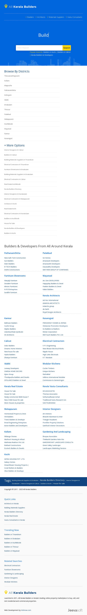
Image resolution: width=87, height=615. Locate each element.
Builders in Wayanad (11, 551)
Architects (41, 17)
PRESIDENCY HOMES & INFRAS (54, 323)
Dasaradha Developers (51, 267)
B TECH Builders (10, 267)
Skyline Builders (10, 329)
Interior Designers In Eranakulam (15, 194)
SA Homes (47, 258)
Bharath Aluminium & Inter (53, 417)
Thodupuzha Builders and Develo (16, 377)
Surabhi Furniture (10, 292)
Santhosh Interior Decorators (54, 425)
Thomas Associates (50, 394)
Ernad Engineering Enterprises (15, 423)
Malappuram (9, 119)
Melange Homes (10, 436)
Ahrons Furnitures (10, 286)
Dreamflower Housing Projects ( (16, 465)
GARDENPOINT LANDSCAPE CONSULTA (58, 442)
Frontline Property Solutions (53, 423)
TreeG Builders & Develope (14, 420)
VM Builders (8, 417)
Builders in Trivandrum (12, 534)
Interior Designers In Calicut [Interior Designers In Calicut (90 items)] (30, 484)
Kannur (7, 133)
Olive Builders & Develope (14, 471)
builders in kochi (10, 233)
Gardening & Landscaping (14, 574)
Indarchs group (48, 306)
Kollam (6, 81)
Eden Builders (9, 264)
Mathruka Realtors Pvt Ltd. (14, 442)
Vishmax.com (26, 610)
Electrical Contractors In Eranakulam (16, 214)
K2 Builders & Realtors (51, 329)
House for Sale (9, 394)
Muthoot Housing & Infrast (14, 439)
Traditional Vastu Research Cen (54, 400)
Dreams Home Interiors (13, 349)
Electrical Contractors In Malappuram (17, 199)
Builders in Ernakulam (12, 538)
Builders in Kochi (49, 52)
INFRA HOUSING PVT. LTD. (14, 459)
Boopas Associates (50, 436)
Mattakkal (46, 374)
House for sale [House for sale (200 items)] (59, 483)
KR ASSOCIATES (49, 391)
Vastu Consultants (75, 17)
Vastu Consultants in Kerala (14, 520)
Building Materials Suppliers (14, 508)
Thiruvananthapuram (12, 76)
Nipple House (48, 351)
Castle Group (9, 326)
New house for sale (11, 351)
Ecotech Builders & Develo (14, 448)
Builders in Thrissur (11, 547)
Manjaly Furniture (10, 280)
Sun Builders (8, 261)
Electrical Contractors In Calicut (14, 179)
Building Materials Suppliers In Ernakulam (18, 174)
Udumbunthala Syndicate (13, 332)
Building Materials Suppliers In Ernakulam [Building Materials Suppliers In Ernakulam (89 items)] (25, 480)
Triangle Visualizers (50, 420)
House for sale (9, 223)
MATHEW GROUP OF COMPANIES (55, 270)
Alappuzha (8, 85)
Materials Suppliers (56, 17)
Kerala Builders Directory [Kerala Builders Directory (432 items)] (52, 480)
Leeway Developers (11, 368)
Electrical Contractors (12, 565)
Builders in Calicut (64, 52)
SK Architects (9, 335)
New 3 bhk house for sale (13, 400)
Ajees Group (8, 374)
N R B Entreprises (10, 289)
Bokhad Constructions (12, 445)
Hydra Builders (9, 354)
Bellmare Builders (10, 323)
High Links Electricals (50, 354)
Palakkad (7, 114)
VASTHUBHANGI (49, 403)
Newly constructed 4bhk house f (16, 397)
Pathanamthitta (10, 90)
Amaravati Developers (51, 261)
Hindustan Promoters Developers (55, 326)
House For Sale (10, 391)
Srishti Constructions (12, 270)
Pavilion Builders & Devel (52, 286)
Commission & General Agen (53, 380)
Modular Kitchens (10, 582)
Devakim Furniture (11, 283)
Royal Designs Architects (52, 312)
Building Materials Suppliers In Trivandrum (18, 160)
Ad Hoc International (50, 300)
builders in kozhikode (11, 218)
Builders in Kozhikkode (12, 543)
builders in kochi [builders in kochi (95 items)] (46, 484)
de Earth (46, 309)
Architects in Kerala (11, 503)
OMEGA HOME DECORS (13, 371)
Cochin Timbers (48, 368)
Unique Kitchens (49, 371)
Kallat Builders (48, 289)
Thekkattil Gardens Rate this (53, 439)
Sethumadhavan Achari (51, 397)
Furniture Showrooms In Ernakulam (16, 169)
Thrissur (7, 109)
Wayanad (7, 129)
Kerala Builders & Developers (42, 55)
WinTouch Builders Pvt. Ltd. (53, 335)
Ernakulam (8, 105)
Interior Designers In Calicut (13, 150)
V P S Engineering (49, 346)
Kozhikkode (8, 124)
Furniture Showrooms (12, 569)
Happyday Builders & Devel (53, 283)
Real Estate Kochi (10, 209)
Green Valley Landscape (51, 445)
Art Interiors (47, 414)
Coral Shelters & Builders (13, 468)
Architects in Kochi (10, 204)
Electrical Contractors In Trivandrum (16, 164)
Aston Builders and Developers (15, 425)
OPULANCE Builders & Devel (15, 380)
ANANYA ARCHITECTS (51, 303)
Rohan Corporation (50, 332)
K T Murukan (47, 357)
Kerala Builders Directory (12, 189)
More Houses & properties (14, 403)
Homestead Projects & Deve (15, 414)
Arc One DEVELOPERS (51, 280)
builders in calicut (10, 155)
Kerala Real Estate (11, 516)
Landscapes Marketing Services (54, 448)
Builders (30, 17)
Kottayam (8, 95)
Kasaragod (8, 138)
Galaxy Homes (9, 462)
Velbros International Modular (54, 377)
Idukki (6, 100)
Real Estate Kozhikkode (12, 184)
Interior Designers (11, 578)
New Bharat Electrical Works (53, 349)
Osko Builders (9, 346)
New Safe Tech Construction (15, 258)
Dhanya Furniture (10, 357)
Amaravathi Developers (51, 264)
